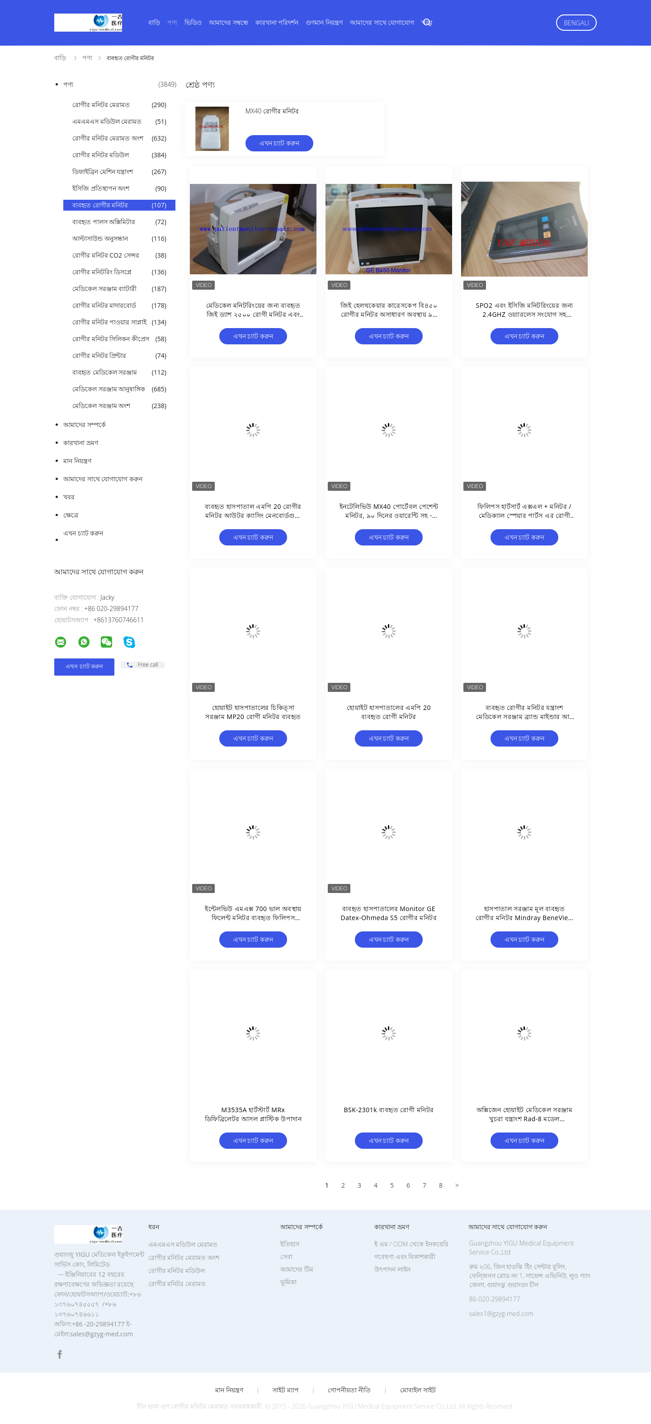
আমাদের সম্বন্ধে (228, 22)
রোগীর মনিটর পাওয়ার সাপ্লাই (119, 322)
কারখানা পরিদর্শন (277, 22)
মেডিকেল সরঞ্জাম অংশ (119, 405)
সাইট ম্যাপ (286, 1390)
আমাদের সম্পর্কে (84, 424)
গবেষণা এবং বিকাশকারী (404, 1256)
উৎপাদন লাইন (392, 1269)
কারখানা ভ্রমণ (80, 442)
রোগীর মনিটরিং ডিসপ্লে (119, 272)
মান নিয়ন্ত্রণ (77, 460)
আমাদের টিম (296, 1269)
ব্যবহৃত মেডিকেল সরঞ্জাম (119, 372)
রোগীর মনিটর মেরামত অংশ (119, 138)
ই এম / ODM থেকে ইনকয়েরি (411, 1244)
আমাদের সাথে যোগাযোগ (382, 22)
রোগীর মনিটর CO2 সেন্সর (119, 255)
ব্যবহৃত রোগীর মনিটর (119, 205)
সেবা (286, 1256)
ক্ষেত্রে (70, 515)
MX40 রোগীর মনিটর (272, 111)
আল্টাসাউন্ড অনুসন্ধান (119, 238)
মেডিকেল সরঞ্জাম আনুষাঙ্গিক (119, 389)
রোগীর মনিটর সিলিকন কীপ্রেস (119, 339)
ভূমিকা (288, 1282)
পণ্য (172, 22)
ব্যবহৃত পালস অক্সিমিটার (119, 221)
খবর (427, 22)
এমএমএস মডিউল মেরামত (119, 121)
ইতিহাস (289, 1244)
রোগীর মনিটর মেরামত (119, 104)
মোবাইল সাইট (418, 1390)
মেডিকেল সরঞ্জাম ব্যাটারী (119, 288)
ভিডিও (193, 22)
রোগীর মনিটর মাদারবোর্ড (119, 305)
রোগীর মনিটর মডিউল (119, 155)
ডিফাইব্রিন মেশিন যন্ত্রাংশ (119, 171)
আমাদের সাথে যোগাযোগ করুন (102, 479)
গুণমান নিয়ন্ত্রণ (324, 22)
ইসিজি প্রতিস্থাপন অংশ (119, 188)
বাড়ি (154, 22)
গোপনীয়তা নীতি (349, 1390)
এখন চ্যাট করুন (83, 533)
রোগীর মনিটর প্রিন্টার (119, 355)
